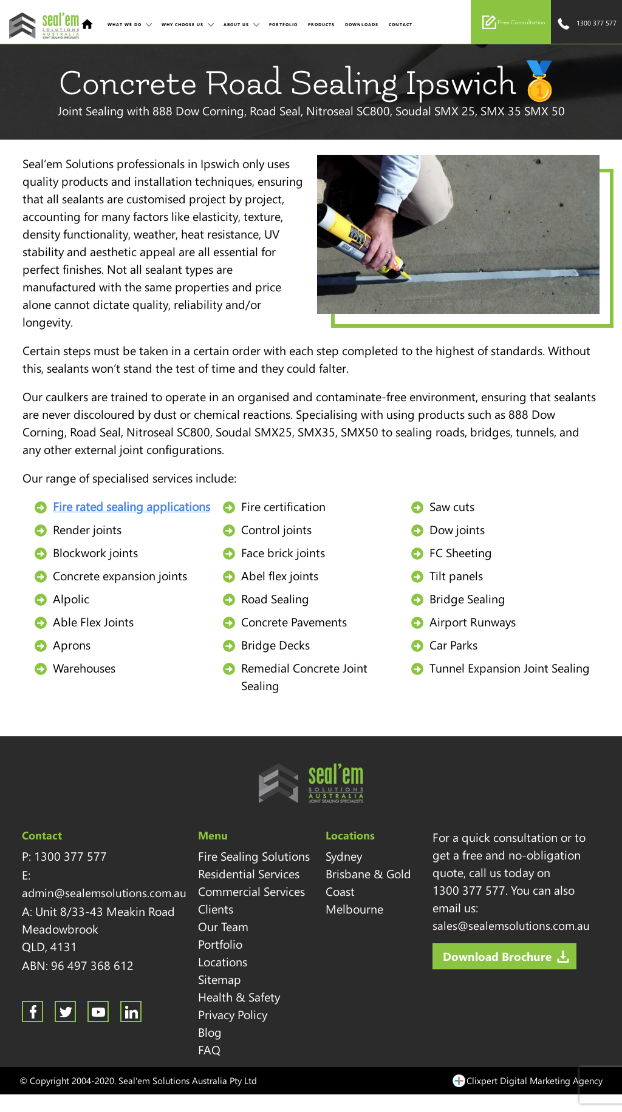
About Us (236, 24)
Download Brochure (497, 956)
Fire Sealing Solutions (254, 856)
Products (321, 24)
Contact (400, 24)
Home (86, 24)
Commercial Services (251, 891)
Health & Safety (239, 997)
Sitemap (219, 979)
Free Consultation (513, 22)
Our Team (223, 926)
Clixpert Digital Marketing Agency (534, 1080)
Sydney (344, 856)
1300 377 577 (586, 24)
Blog (210, 1032)
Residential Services (248, 873)
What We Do (125, 24)
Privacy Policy (232, 1014)
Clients (215, 909)
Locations (222, 961)
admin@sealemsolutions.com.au (104, 892)
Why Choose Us (182, 24)
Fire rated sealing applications (131, 506)
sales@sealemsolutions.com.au (511, 925)
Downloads (361, 24)
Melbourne (354, 909)
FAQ (209, 1049)
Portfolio (283, 24)
